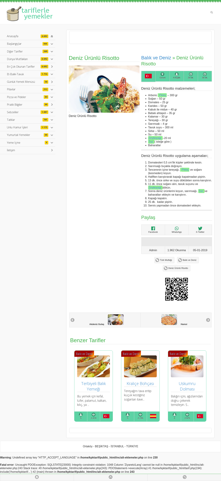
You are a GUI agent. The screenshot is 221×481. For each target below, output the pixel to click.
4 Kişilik (176, 78)
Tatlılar (27, 120)
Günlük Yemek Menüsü (27, 82)
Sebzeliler (27, 112)
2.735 (140, 418)
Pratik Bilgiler (27, 104)
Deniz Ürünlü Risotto (178, 268)
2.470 (93, 418)
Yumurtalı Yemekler (27, 135)
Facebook (153, 229)
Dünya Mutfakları (27, 59)
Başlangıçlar (27, 44)
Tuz (151, 141)
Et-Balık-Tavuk (27, 74)
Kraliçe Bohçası (140, 383)
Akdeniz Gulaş (106, 319)
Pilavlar (27, 89)
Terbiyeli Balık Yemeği (94, 386)
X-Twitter (200, 229)
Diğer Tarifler (27, 51)
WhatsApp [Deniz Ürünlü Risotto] (177, 229)
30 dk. (205, 78)
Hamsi (174, 319)
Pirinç (162, 95)
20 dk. (191, 78)
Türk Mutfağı (166, 260)
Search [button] (211, 12)
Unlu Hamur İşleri (27, 127)
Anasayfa (27, 36)
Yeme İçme (27, 143)
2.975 (187, 418)
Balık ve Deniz (156, 57)
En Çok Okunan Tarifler (27, 66)
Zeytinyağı (155, 138)
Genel (162, 78)
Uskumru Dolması (188, 386)
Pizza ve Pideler (27, 97)
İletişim (11, 150)
